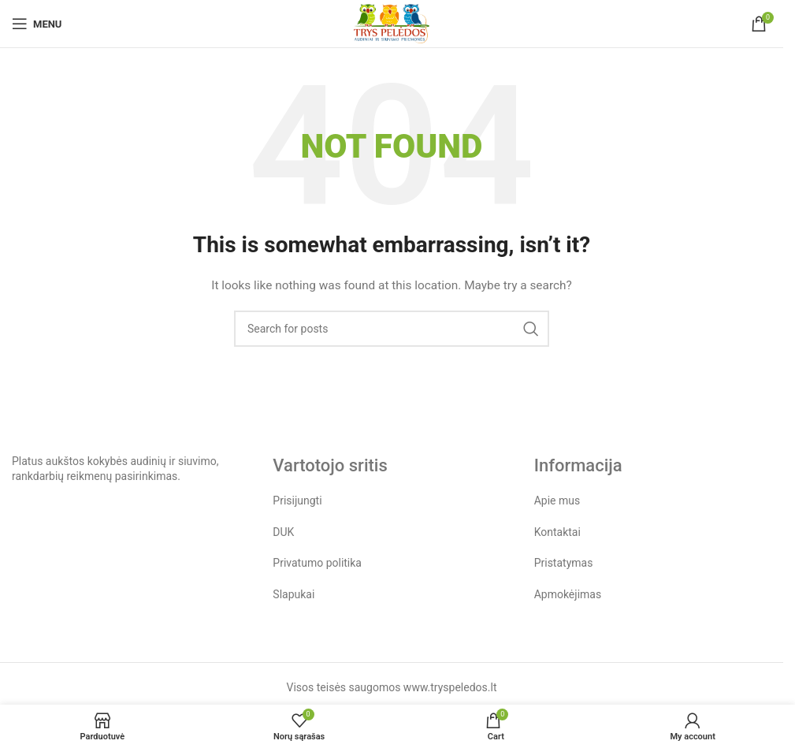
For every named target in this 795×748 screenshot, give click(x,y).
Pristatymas (563, 562)
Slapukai (293, 594)
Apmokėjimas (568, 594)
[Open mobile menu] (36, 23)
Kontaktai (557, 532)
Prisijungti (297, 500)
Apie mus (557, 500)
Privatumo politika (317, 562)
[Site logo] (391, 23)
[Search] (391, 329)
